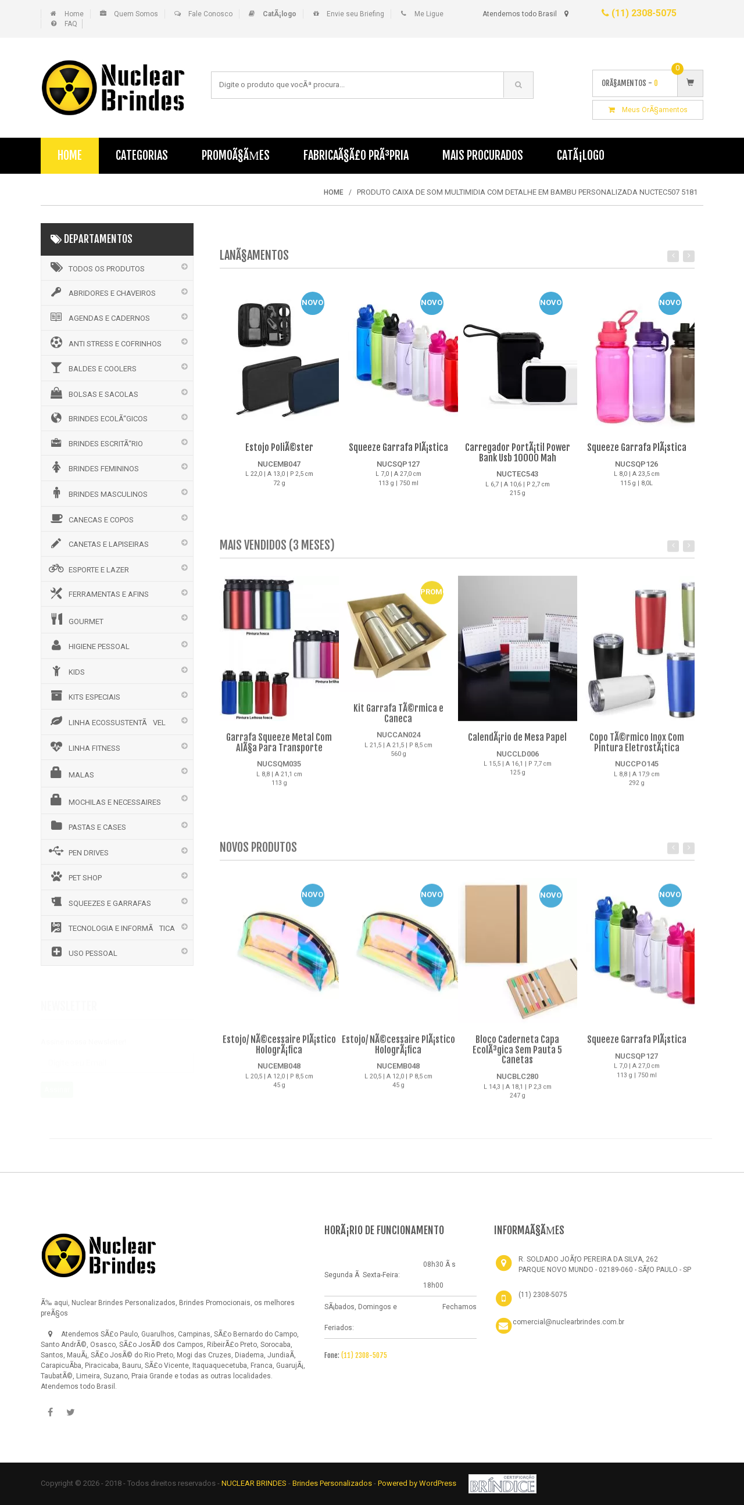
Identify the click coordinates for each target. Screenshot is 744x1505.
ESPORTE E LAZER (88, 568)
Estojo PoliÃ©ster (279, 448)
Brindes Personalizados (333, 1483)
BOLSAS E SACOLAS (92, 393)
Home (74, 14)
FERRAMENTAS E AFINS (98, 593)
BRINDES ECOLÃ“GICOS (97, 418)
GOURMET (75, 619)
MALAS (70, 772)
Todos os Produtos (96, 267)
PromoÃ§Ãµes (236, 155)
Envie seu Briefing (355, 14)
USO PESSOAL (82, 952)
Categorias (142, 155)
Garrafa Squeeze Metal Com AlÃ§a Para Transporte (279, 748)
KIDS (66, 670)
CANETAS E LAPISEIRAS (98, 543)
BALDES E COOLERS (92, 367)
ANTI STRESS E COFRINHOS (104, 342)
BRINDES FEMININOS (93, 467)
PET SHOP (74, 876)
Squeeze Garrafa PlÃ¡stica (398, 448)
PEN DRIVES (78, 851)
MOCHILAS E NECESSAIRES (104, 800)
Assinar (57, 1084)
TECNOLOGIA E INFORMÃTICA (111, 927)
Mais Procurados (482, 155)
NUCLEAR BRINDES (254, 1483)
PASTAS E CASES (86, 826)
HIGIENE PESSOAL (88, 645)
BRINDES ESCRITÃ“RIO (95, 443)
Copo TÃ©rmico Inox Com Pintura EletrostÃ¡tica (636, 748)
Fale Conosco (210, 14)
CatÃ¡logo (580, 155)
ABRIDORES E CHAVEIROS (101, 292)
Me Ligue (428, 14)
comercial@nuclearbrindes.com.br (568, 1322)
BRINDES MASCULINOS (97, 493)
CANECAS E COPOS (90, 518)
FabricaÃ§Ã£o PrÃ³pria (356, 155)
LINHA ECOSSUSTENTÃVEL (106, 721)
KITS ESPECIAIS (83, 695)
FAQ (71, 24)
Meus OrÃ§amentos (648, 110)
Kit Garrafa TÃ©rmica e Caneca (398, 719)
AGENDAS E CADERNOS (98, 317)
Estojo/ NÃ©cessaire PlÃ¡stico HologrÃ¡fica (279, 1051)
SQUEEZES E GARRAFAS (99, 902)
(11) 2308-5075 (639, 13)
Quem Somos (136, 14)
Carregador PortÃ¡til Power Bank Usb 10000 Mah (517, 453)
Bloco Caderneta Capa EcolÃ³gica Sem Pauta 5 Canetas (517, 1056)
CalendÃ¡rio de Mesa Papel (517, 743)
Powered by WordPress (418, 1483)
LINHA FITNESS (83, 746)
